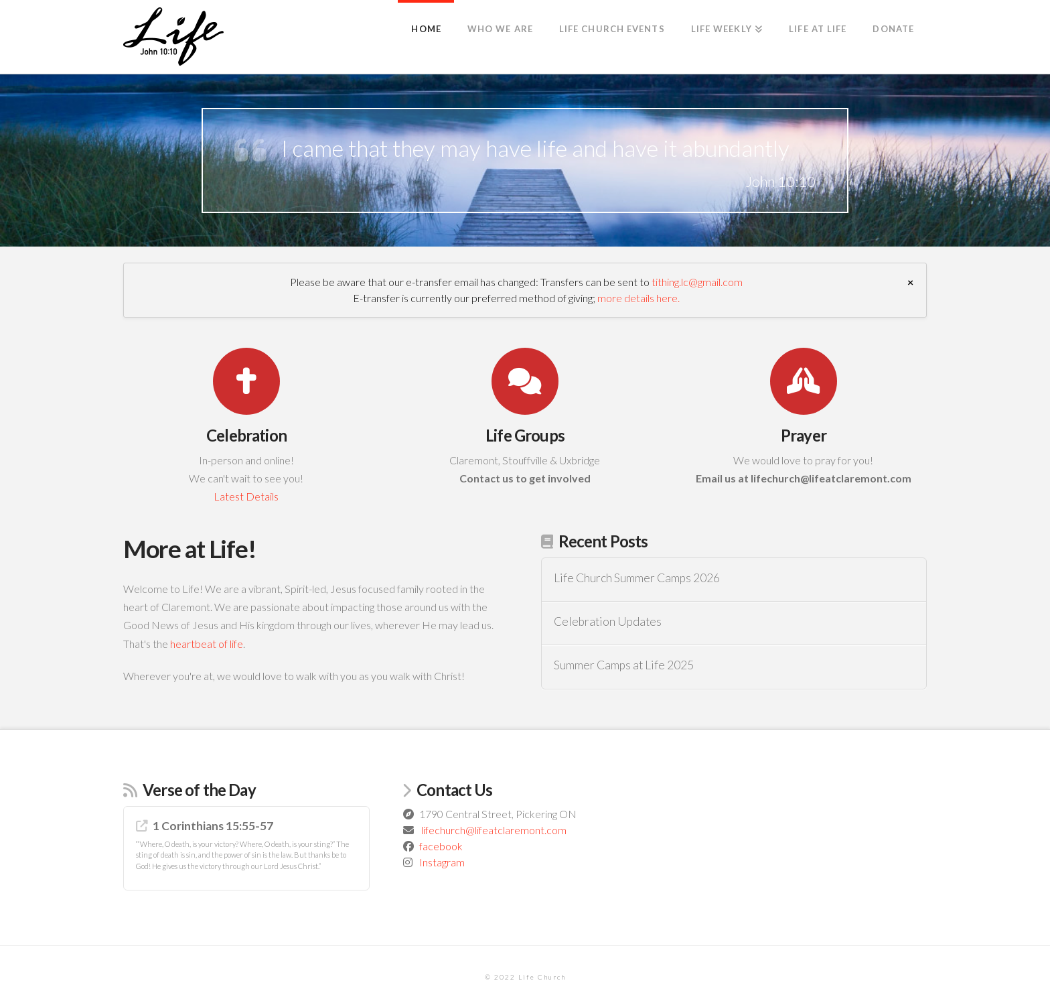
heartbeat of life (206, 643)
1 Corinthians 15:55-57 (213, 826)
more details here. (638, 297)
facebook (441, 846)
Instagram (442, 862)
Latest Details (246, 496)
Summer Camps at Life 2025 (624, 665)
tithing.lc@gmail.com (697, 281)
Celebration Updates (608, 621)
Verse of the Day (199, 789)
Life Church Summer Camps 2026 (637, 578)
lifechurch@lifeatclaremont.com (494, 829)
